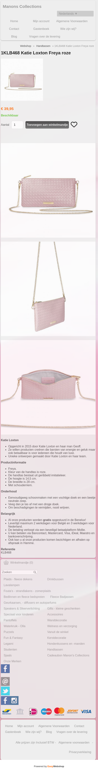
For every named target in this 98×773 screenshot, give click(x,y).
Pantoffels (10, 620)
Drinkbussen (55, 579)
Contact (14, 28)
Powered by (49, 766)
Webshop (25, 45)
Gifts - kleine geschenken (63, 608)
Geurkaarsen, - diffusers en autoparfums (30, 602)
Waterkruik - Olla (14, 626)
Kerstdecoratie (56, 637)
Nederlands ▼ (68, 13)
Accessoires (55, 614)
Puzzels (9, 632)
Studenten (10, 649)
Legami (8, 643)
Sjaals (8, 655)
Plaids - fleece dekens (18, 579)
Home (14, 21)
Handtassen (55, 649)
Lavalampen (12, 585)
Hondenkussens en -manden (66, 643)
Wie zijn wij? (68, 28)
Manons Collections (22, 6)
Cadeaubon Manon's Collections (68, 655)
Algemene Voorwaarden (72, 21)
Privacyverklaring (80, 752)
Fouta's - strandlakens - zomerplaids (27, 591)
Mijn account (41, 21)
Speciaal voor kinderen (19, 614)
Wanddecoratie (57, 620)
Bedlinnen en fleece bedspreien (24, 596)
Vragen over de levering (44, 36)
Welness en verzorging (62, 626)
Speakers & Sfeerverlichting (22, 608)
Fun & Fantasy (13, 637)
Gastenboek (41, 28)
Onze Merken (12, 661)
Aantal (5, 124)
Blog (14, 36)
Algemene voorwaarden (73, 742)
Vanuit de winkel (57, 632)
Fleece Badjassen (61, 596)
